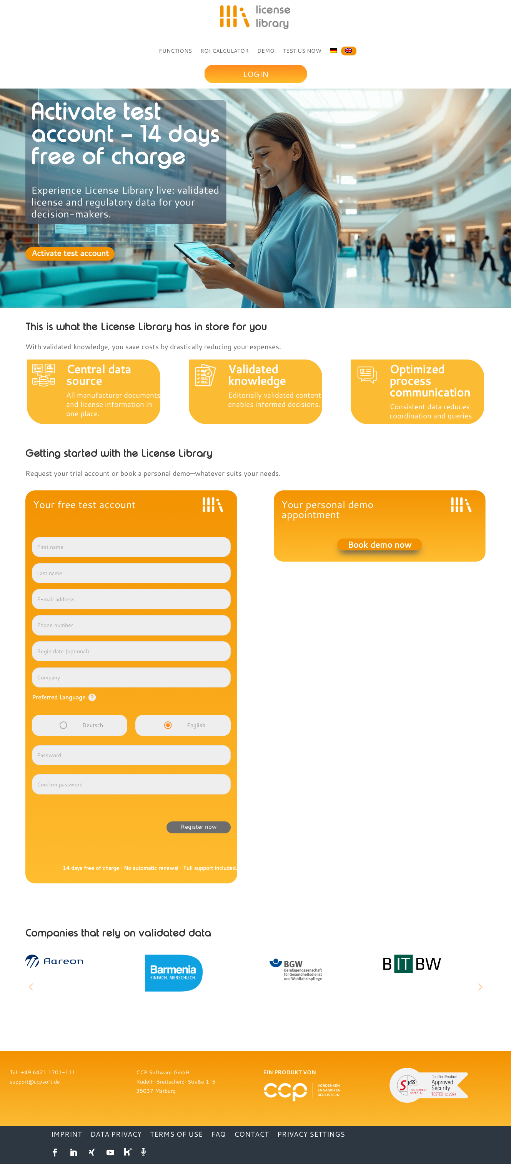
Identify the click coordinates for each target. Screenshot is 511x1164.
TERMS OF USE (176, 1135)
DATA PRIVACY (115, 1135)
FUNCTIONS (175, 51)
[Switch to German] (333, 49)
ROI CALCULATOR (224, 51)
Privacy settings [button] (311, 1135)
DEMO (266, 51)
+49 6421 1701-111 (47, 1072)
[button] (480, 987)
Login (255, 74)
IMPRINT (66, 1135)
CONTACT (251, 1135)
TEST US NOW (302, 51)
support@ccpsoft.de (35, 1081)
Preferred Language (58, 697)
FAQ (218, 1135)
